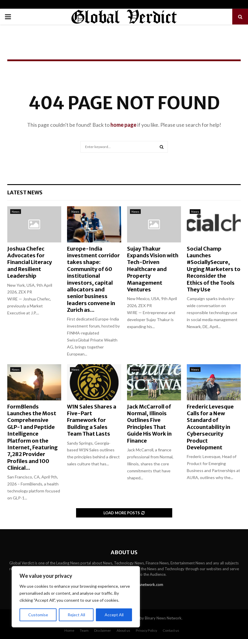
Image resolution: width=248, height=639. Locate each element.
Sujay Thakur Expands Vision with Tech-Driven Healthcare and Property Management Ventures (152, 269)
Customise (38, 614)
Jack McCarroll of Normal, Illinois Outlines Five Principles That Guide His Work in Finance (149, 423)
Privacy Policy (146, 630)
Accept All (114, 614)
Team (84, 630)
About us (123, 630)
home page (123, 125)
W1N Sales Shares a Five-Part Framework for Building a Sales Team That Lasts (91, 420)
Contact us (171, 630)
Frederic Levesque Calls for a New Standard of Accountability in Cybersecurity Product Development (210, 427)
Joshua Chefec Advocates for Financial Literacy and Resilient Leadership (29, 262)
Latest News (25, 192)
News (16, 211)
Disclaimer (102, 630)
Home (69, 630)
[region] (76, 596)
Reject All (76, 614)
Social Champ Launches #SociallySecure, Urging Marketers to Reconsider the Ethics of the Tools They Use (213, 269)
